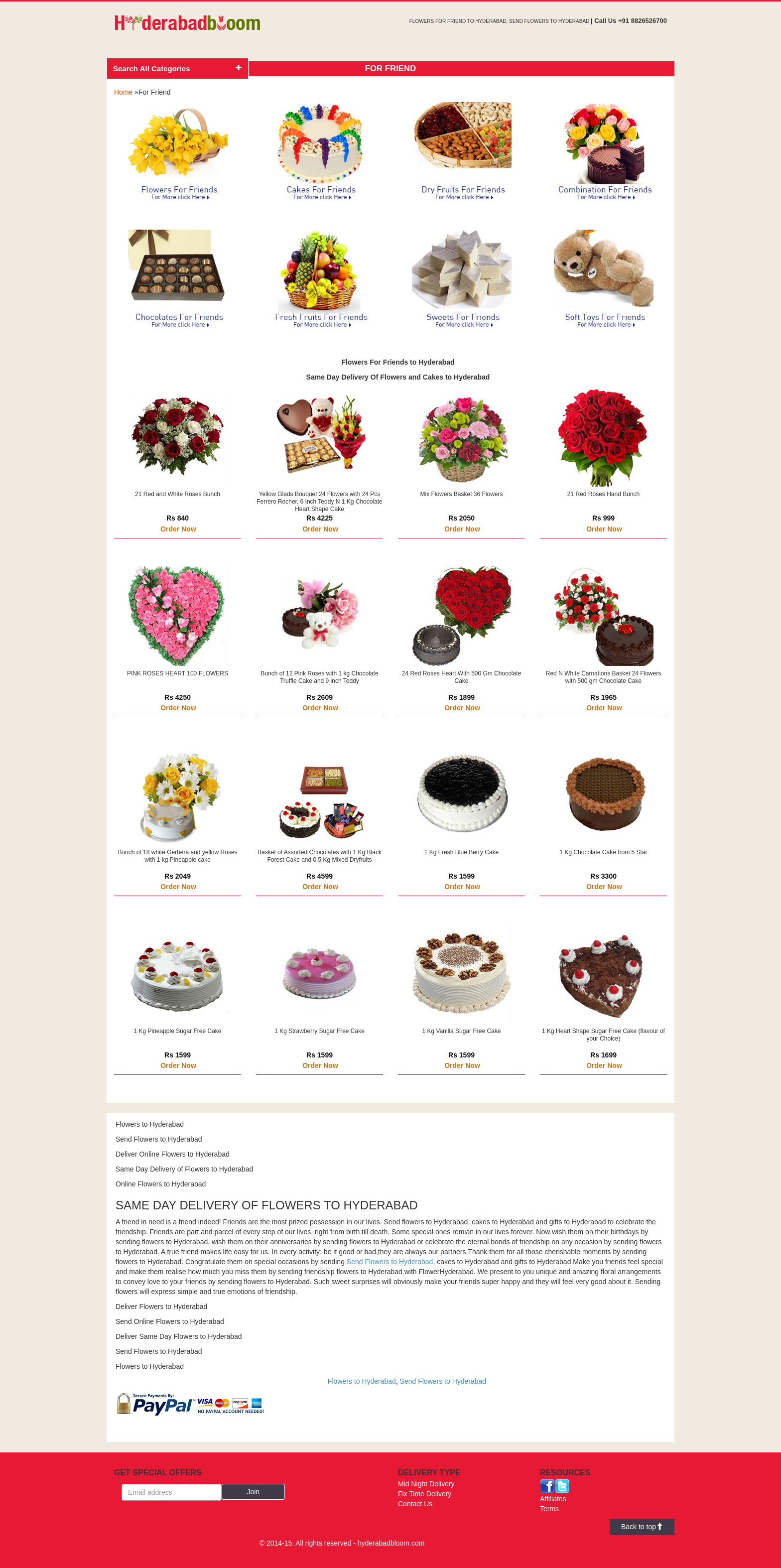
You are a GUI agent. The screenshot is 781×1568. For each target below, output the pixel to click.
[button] (253, 1492)
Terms (549, 1509)
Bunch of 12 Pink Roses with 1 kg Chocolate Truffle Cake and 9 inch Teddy (319, 677)
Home (123, 92)
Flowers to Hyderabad (362, 1381)
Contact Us (415, 1504)
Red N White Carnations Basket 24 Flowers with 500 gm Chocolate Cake (603, 677)
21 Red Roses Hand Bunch (603, 494)
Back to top (642, 1527)
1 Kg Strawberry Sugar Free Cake (319, 1031)
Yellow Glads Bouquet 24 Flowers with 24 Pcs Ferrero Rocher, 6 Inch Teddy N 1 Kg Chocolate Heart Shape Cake (320, 502)
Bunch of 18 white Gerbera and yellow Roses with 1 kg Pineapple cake (177, 856)
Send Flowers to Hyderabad (390, 1262)
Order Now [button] (178, 528)
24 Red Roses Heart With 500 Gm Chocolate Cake (461, 677)
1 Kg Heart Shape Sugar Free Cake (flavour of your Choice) (603, 1035)
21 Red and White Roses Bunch (177, 494)
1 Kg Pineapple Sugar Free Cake (177, 1031)
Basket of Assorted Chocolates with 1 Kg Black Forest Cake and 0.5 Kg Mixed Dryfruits (320, 856)
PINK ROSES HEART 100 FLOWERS (177, 673)
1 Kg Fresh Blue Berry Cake (461, 852)
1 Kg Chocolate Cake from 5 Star (603, 852)
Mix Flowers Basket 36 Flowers (461, 494)
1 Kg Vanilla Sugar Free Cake (461, 1031)
